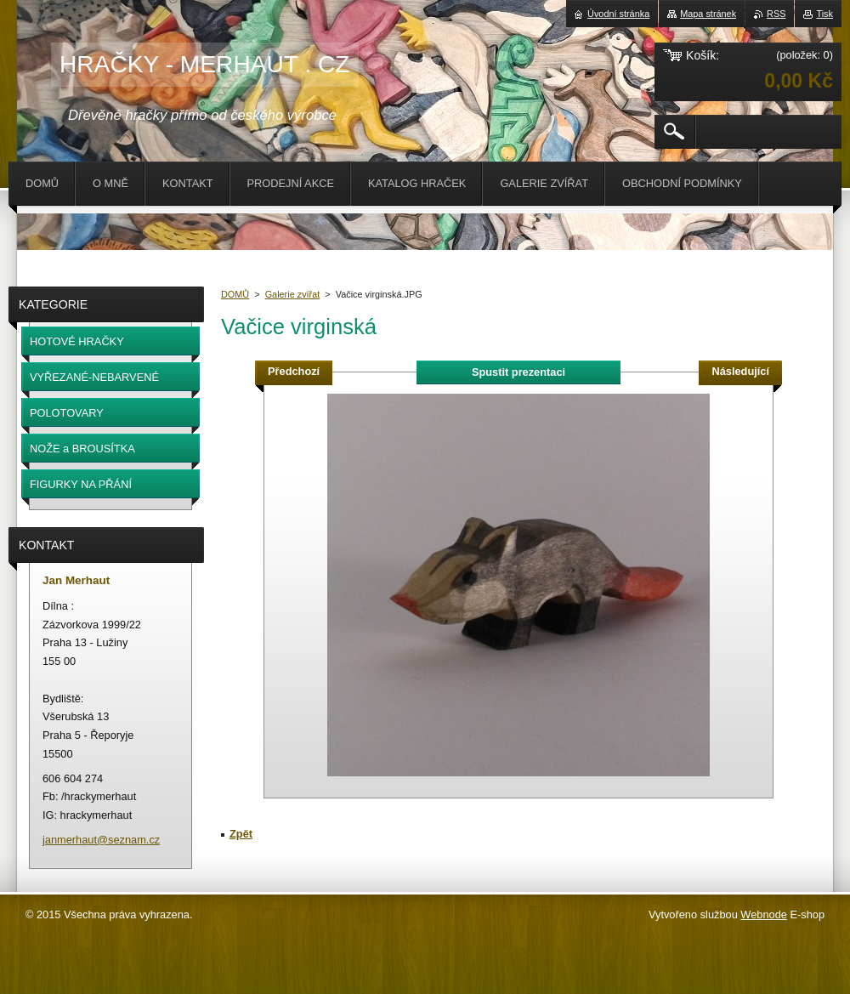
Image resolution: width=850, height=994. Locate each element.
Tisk (824, 14)
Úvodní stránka (618, 14)
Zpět (241, 833)
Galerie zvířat (292, 294)
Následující (740, 371)
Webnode (763, 914)
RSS (776, 14)
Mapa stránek (708, 14)
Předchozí (294, 371)
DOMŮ (235, 294)
